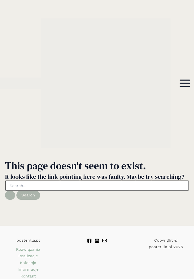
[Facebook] (89, 240)
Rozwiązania (28, 249)
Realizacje (28, 255)
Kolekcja (28, 262)
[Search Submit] (10, 195)
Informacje (28, 269)
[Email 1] (104, 240)
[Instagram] (97, 240)
